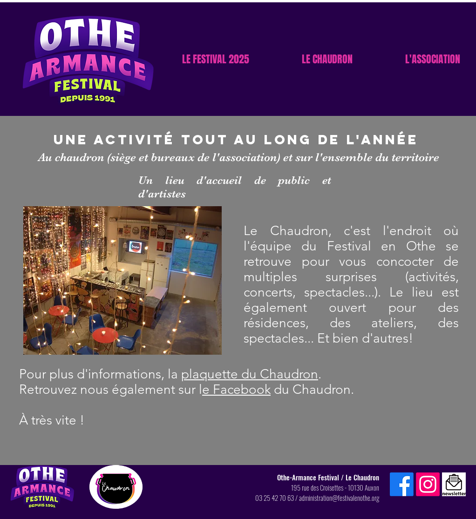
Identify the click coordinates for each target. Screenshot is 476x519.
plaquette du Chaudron (249, 374)
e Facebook (236, 389)
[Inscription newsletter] (454, 484)
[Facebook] (402, 484)
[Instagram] (428, 484)
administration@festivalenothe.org (339, 497)
